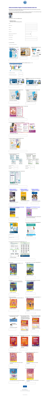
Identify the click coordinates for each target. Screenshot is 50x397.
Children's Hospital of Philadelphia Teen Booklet (35, 189)
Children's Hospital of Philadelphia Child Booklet (25, 189)
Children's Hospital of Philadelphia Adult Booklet (17, 207)
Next (25, 386)
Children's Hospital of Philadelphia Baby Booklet (13, 189)
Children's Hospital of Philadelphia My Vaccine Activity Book (33, 207)
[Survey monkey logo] (25, 389)
